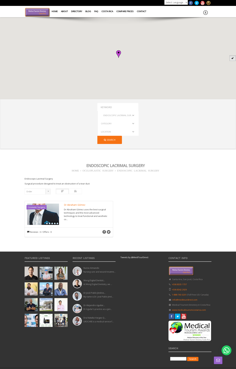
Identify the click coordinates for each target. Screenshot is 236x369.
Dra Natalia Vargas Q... (94, 285)
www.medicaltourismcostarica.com (189, 277)
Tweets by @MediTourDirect (134, 224)
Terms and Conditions (201, 342)
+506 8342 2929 (179, 256)
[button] (118, 54)
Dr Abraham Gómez (74, 172)
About (64, 11)
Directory (76, 11)
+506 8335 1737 (179, 251)
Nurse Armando (91, 235)
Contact (141, 11)
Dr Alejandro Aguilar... (94, 272)
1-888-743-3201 (179, 262)
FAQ (96, 11)
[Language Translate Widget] (176, 2)
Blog (88, 11)
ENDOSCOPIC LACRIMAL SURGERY (138, 137)
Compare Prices (125, 11)
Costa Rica (107, 11)
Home (55, 11)
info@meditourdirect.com (184, 267)
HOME (75, 137)
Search (200, 107)
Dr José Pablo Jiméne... (94, 260)
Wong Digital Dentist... (94, 247)
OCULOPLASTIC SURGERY (98, 137)
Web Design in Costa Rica (103, 342)
